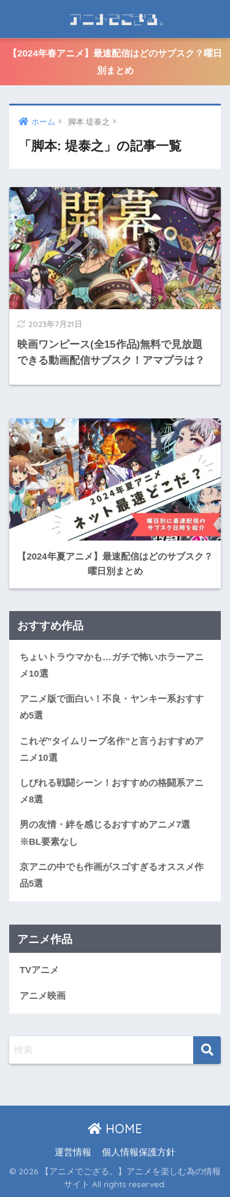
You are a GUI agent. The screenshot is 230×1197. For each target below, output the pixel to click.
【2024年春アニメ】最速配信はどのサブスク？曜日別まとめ (115, 61)
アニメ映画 (43, 996)
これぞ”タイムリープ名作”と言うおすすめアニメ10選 (112, 749)
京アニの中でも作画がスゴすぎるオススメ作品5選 (112, 875)
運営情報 (73, 1152)
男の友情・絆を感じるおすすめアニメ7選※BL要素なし (105, 833)
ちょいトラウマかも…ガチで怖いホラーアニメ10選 (112, 665)
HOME (115, 1128)
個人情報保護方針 (138, 1152)
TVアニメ (39, 970)
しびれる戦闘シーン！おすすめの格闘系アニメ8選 (112, 791)
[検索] (207, 1050)
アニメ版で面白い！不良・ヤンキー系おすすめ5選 (112, 707)
